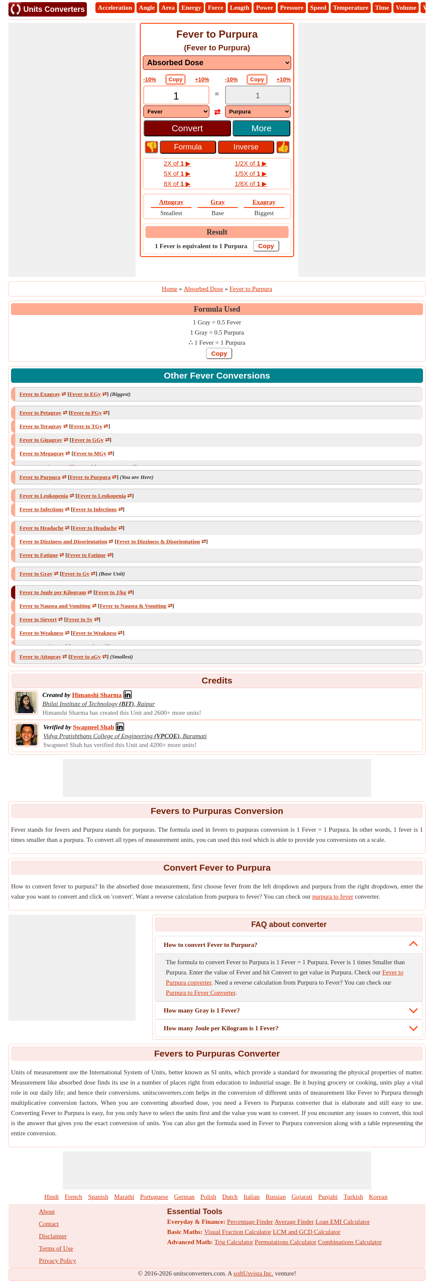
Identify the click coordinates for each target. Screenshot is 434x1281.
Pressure (291, 7)
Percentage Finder (250, 1221)
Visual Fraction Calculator (237, 1231)
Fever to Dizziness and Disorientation (63, 541)
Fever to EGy (85, 394)
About (47, 1211)
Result (217, 232)
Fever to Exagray (39, 394)
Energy (191, 7)
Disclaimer (53, 1236)
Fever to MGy (89, 453)
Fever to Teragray (40, 426)
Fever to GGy (88, 440)
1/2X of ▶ (251, 163)
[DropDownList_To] (258, 111)
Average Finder (294, 1221)
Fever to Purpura (40, 477)
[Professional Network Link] (97, 695)
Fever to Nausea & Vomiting (133, 606)
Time (382, 7)
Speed (318, 7)
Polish (208, 1196)
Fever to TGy (86, 426)
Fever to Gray (36, 573)
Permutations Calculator (285, 1242)
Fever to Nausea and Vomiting (54, 606)
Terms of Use (56, 1248)
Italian (252, 1196)
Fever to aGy (85, 656)
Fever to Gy (75, 573)
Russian (276, 1196)
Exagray (264, 202)
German (184, 1196)
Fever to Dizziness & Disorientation (158, 541)
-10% (149, 79)
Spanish (98, 1196)
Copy (176, 79)
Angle (147, 7)
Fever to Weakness (41, 633)
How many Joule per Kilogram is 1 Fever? (221, 1028)
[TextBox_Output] (258, 95)
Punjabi (328, 1196)
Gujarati (302, 1196)
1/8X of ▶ (251, 183)
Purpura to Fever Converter (200, 992)
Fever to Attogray (40, 656)
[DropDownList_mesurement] (217, 62)
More (261, 128)
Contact (49, 1223)
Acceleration (115, 7)
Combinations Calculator (349, 1242)
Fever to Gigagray (40, 440)
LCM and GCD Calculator (307, 1231)
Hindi (52, 1196)
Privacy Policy (57, 1260)
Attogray (171, 202)
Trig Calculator (233, 1242)
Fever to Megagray (41, 453)
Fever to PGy (86, 412)
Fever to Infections (41, 509)
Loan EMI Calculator (342, 1221)
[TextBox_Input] (176, 95)
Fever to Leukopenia (43, 495)
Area (168, 7)
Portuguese (154, 1196)
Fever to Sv (79, 619)
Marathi (124, 1196)
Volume (406, 7)
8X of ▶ (177, 183)
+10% (202, 79)
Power (264, 7)
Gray (218, 202)
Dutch (230, 1196)
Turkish (353, 1196)
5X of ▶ (177, 173)
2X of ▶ (177, 163)
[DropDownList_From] (176, 111)
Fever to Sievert (38, 619)
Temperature (350, 7)
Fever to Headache (41, 528)
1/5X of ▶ (251, 173)
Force (215, 7)
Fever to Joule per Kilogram (52, 592)
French (73, 1196)
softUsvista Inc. (253, 1273)
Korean (378, 1196)
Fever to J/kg (110, 592)
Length (240, 7)
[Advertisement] (72, 150)
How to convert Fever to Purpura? (210, 944)
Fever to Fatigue (38, 555)
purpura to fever (332, 896)
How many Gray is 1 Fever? (202, 1010)
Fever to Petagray (40, 412)
